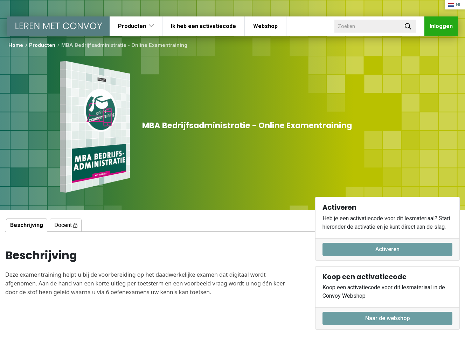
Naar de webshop (387, 318)
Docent (65, 225)
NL (454, 4)
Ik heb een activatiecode (203, 26)
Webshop (265, 26)
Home (15, 45)
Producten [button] (132, 26)
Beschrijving (26, 225)
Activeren (387, 249)
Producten (42, 45)
